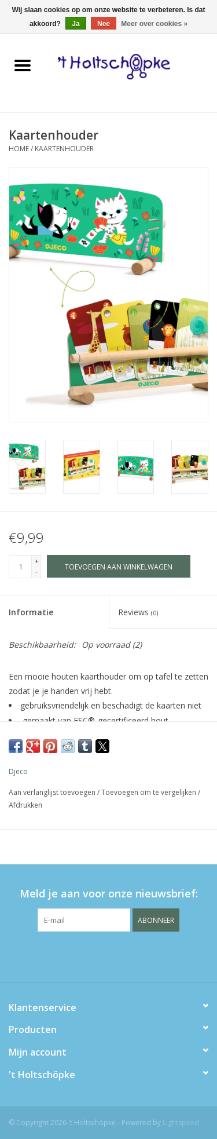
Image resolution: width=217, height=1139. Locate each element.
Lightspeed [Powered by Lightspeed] (181, 1122)
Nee (103, 24)
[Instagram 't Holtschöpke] (129, 955)
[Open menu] (22, 64)
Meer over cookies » (154, 24)
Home (19, 149)
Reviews (138, 612)
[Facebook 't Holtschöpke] (88, 955)
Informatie (31, 612)
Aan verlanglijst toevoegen (53, 792)
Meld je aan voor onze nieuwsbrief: (109, 894)
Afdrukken (25, 805)
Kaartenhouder (64, 149)
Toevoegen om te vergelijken (149, 792)
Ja (75, 24)
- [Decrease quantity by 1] (36, 571)
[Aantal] (20, 566)
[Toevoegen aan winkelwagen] (118, 566)
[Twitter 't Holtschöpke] (109, 955)
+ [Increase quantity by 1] (37, 561)
